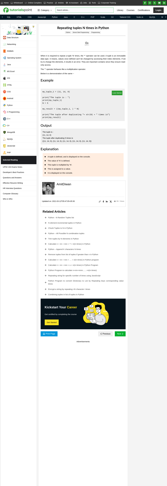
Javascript (42, 17)
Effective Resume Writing (13, 183)
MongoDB (9, 132)
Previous (105, 334)
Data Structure (11, 37)
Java (66, 17)
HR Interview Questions (12, 188)
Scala (102, 17)
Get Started (52, 322)
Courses (130, 10)
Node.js (140, 17)
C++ (83, 17)
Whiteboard (17, 3)
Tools (92, 3)
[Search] (85, 10)
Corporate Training (107, 3)
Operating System (12, 58)
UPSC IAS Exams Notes (12, 167)
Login (158, 10)
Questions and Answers (12, 178)
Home (5, 3)
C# (112, 17)
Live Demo (117, 93)
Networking (9, 44)
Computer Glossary (10, 194)
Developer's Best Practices (13, 172)
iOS (6, 78)
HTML (19, 17)
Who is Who (7, 199)
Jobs (83, 3)
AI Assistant (72, 3)
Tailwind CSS (125, 17)
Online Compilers (33, 3)
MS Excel (9, 71)
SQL (9, 17)
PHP (92, 17)
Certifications (144, 10)
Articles (59, 3)
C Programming (11, 112)
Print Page (49, 334)
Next (120, 334)
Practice (48, 3)
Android (8, 98)
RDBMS (8, 51)
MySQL (152, 17)
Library (120, 10)
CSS (30, 17)
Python (55, 17)
